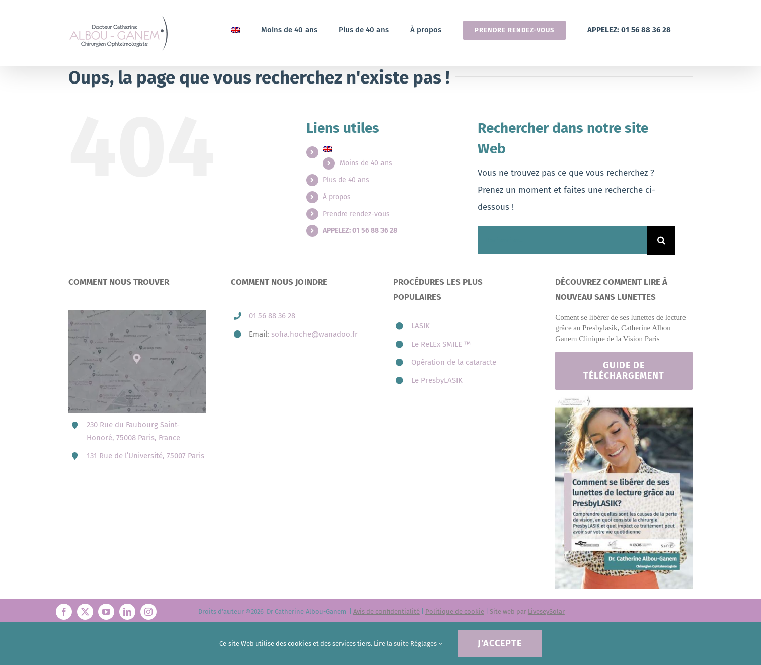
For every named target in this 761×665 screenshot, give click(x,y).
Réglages (426, 643)
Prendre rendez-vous (356, 214)
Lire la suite (391, 643)
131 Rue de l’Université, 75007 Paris (145, 455)
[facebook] (64, 612)
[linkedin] (127, 612)
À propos (337, 197)
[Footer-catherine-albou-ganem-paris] (624, 399)
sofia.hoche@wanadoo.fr (314, 334)
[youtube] (106, 612)
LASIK (420, 325)
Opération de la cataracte (453, 362)
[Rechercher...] (562, 240)
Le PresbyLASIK (437, 380)
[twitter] (85, 612)
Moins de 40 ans (366, 163)
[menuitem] (235, 30)
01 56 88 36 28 (272, 315)
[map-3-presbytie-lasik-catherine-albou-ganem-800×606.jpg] (137, 314)
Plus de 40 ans (346, 180)
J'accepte (500, 643)
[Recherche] (661, 240)
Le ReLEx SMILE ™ (441, 344)
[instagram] (148, 612)
